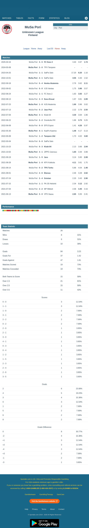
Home (33, 49)
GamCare (60, 494)
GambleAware (30, 494)
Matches (6, 18)
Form (41, 18)
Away (40, 49)
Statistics (54, 18)
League (26, 49)
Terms (44, 509)
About (52, 509)
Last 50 (50, 49)
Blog (67, 18)
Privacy (35, 509)
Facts (31, 18)
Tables (19, 18)
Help (26, 509)
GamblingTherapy (46, 494)
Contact (61, 509)
